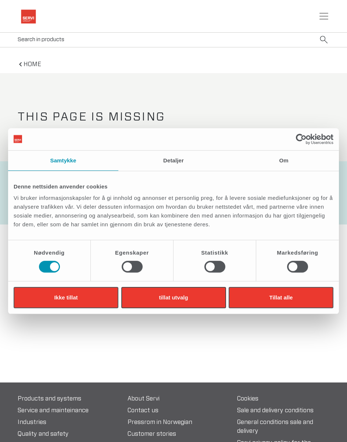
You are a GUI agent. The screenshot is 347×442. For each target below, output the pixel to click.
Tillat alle (281, 297)
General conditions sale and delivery (275, 426)
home (32, 64)
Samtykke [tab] (63, 160)
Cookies (247, 399)
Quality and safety (43, 434)
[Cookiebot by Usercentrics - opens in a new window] (301, 138)
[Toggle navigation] (323, 16)
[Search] (173, 39)
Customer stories (152, 434)
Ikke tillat (66, 297)
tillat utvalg (173, 297)
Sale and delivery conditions (275, 410)
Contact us (143, 410)
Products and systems (49, 399)
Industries (32, 422)
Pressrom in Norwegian (160, 422)
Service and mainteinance (53, 410)
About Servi (144, 399)
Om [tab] (283, 160)
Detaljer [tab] (173, 160)
